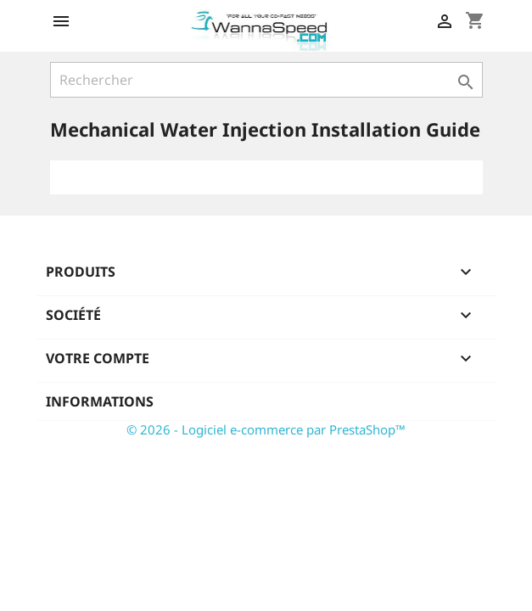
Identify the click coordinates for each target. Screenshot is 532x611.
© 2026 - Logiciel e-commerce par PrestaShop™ (266, 429)
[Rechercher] (266, 80)
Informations (100, 401)
